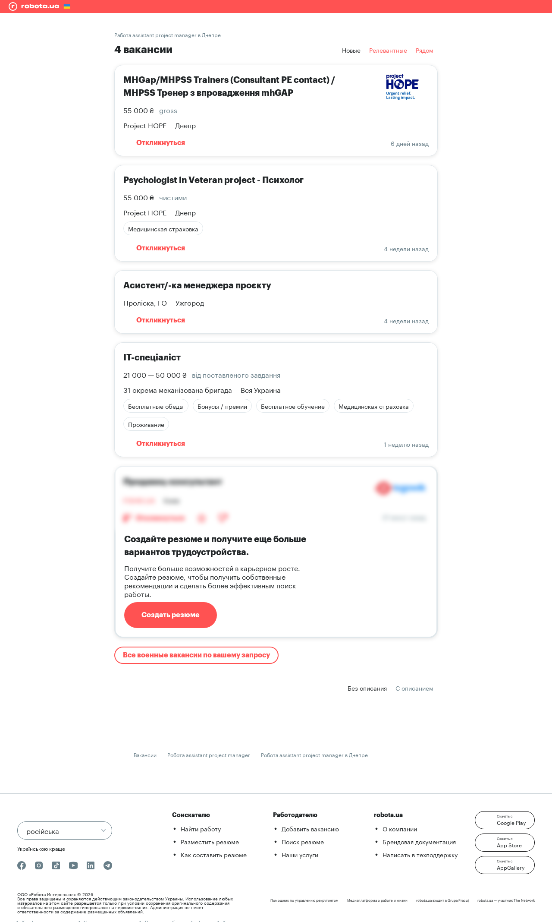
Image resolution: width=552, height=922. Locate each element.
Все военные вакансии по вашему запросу (196, 655)
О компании (400, 828)
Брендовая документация (419, 841)
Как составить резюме (214, 854)
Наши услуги (300, 854)
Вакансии (145, 754)
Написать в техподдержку (420, 854)
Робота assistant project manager (208, 754)
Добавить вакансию (310, 828)
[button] (505, 820)
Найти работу (201, 828)
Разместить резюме (210, 841)
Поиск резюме (303, 841)
